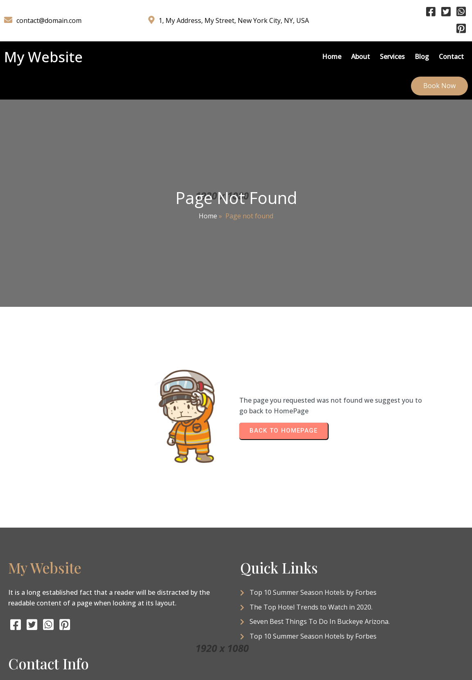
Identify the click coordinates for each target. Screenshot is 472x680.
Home (208, 189)
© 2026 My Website (236, 645)
